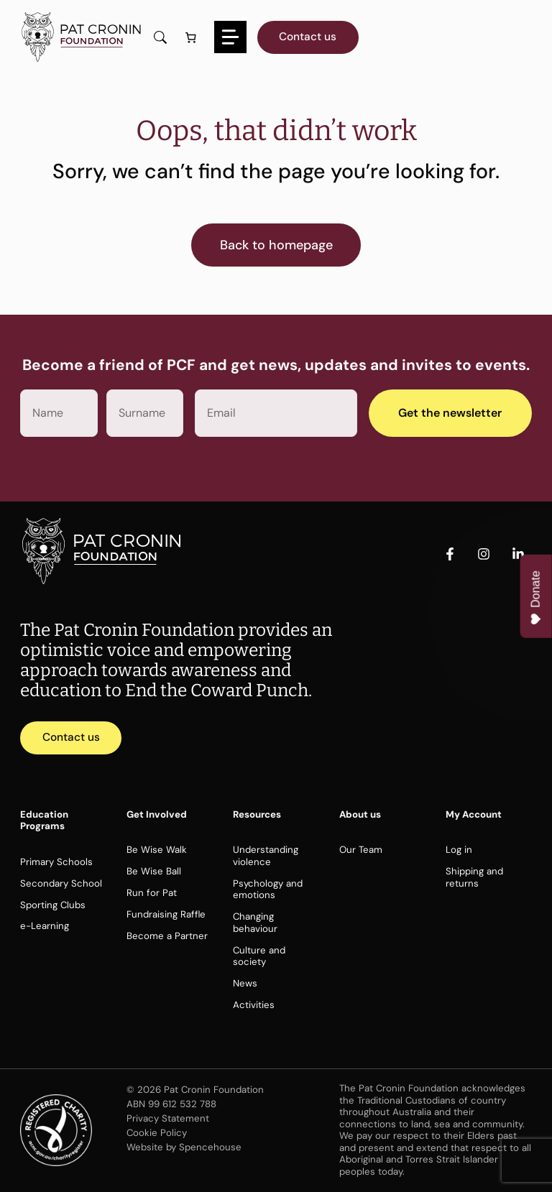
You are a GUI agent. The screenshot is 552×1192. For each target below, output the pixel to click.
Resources (257, 814)
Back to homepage (276, 245)
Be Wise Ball (153, 871)
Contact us (307, 36)
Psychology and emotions (268, 889)
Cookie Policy (156, 1133)
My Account (474, 814)
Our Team (360, 850)
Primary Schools (56, 862)
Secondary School (61, 883)
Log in (459, 850)
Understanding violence (265, 856)
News (245, 983)
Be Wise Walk (156, 850)
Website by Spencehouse (184, 1147)
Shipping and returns (474, 877)
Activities (254, 1005)
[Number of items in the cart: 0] (190, 37)
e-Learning (44, 926)
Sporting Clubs (53, 905)
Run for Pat (151, 893)
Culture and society (259, 956)
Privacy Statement (167, 1118)
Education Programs (44, 820)
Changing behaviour (255, 922)
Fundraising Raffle (166, 914)
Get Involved (156, 814)
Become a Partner (167, 936)
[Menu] (230, 37)
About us (360, 814)
